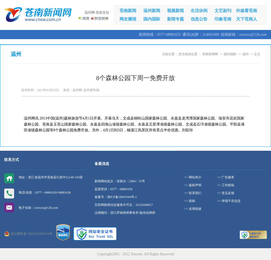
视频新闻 (175, 10)
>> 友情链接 (192, 209)
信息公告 (199, 19)
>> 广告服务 (225, 177)
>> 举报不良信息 (229, 201)
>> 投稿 (189, 201)
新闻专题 (175, 19)
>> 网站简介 (192, 177)
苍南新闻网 (210, 54)
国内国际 (151, 19)
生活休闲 (199, 10)
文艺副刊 (223, 10)
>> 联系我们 (192, 193)
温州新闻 (151, 10)
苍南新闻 (127, 10)
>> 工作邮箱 (225, 185)
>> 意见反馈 (225, 193)
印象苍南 (223, 19)
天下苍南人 (246, 19)
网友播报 (127, 19)
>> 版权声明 (192, 185)
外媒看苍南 (246, 10)
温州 (245, 54)
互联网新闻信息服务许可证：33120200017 (124, 205)
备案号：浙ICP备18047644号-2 (116, 197)
